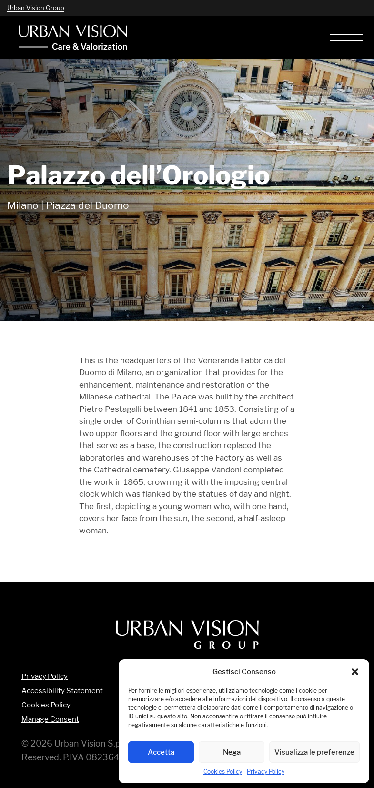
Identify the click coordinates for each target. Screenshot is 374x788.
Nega (232, 752)
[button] (355, 671)
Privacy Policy (265, 771)
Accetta (161, 752)
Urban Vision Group (35, 7)
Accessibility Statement (62, 691)
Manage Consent (50, 720)
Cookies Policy (222, 771)
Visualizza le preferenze (314, 752)
